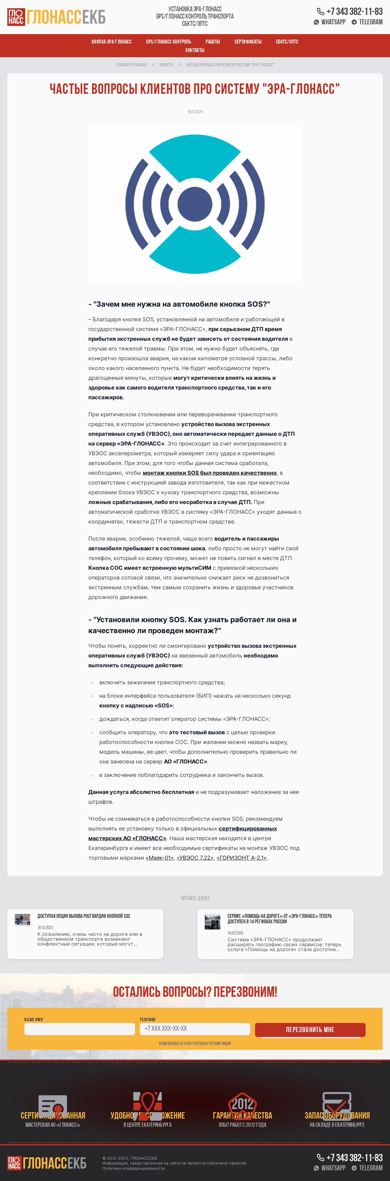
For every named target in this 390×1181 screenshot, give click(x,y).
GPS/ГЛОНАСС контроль (168, 42)
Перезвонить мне (310, 1030)
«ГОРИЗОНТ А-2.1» (242, 858)
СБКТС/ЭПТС (287, 42)
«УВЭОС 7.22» (195, 858)
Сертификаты (248, 42)
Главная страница (131, 65)
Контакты (195, 51)
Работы (213, 42)
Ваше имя (33, 1019)
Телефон (148, 1019)
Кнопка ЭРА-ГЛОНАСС (112, 42)
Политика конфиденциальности (133, 1168)
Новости (166, 65)
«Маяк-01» (160, 858)
